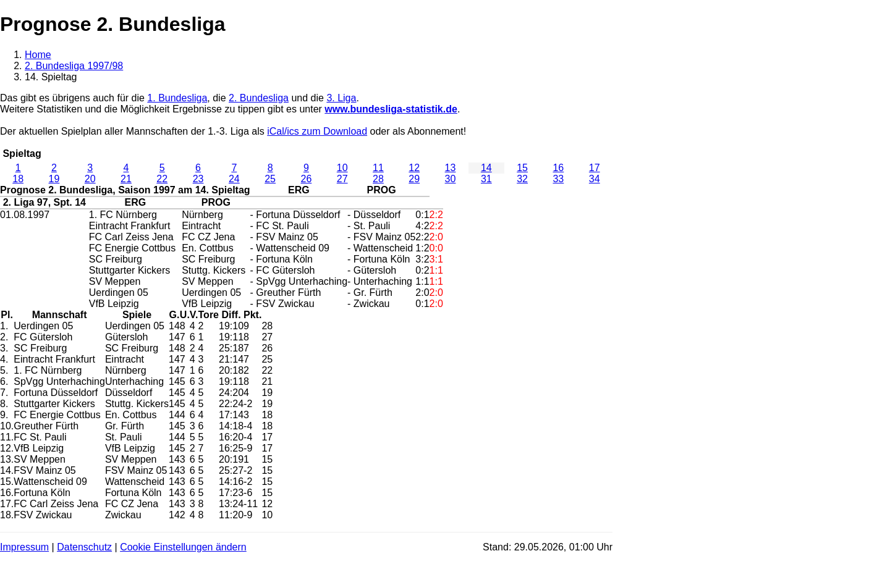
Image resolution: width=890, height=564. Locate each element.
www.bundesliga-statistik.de (390, 109)
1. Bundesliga (177, 98)
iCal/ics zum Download (317, 131)
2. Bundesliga (259, 98)
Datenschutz (84, 547)
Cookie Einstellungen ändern (183, 547)
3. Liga (341, 98)
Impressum (24, 547)
